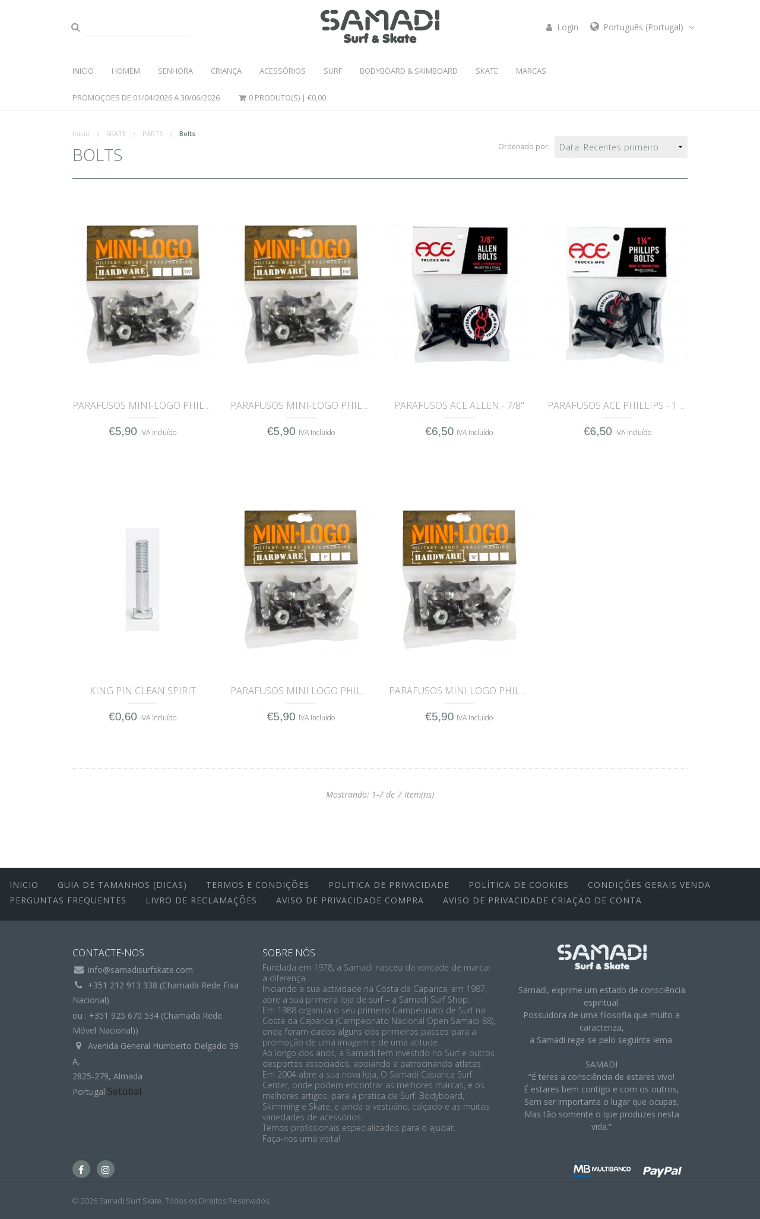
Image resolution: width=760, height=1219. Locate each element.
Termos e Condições (257, 884)
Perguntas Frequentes (68, 900)
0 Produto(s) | (282, 97)
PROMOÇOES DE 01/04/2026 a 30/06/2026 (146, 97)
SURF (333, 70)
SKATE (487, 70)
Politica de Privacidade (388, 884)
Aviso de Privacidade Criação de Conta (542, 900)
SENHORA (175, 70)
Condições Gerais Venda (649, 884)
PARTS (152, 133)
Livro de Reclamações (201, 900)
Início (81, 133)
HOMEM (126, 70)
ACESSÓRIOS (282, 70)
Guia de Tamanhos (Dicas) (122, 884)
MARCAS (531, 70)
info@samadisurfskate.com (140, 969)
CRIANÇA (226, 70)
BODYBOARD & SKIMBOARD (409, 70)
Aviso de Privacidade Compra (350, 900)
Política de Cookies (518, 884)
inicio (24, 884)
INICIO (83, 70)
